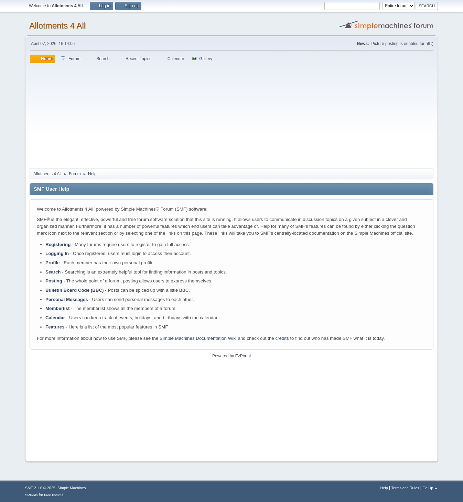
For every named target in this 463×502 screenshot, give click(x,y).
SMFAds (31, 495)
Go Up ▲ (430, 488)
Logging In (57, 253)
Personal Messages (66, 299)
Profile (52, 262)
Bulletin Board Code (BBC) (74, 290)
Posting (53, 280)
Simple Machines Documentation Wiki (198, 338)
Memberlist (57, 308)
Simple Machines (71, 488)
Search (53, 272)
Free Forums (53, 495)
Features (55, 327)
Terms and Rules (405, 488)
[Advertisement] (231, 115)
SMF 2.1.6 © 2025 (40, 488)
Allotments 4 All (57, 25)
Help (384, 488)
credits (282, 338)
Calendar (55, 317)
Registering (58, 244)
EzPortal (243, 356)
